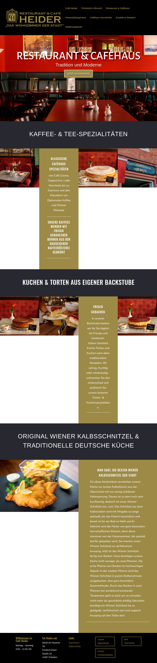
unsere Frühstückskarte (105, 653)
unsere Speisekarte (103, 641)
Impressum (74, 642)
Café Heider (71, 8)
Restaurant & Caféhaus (118, 8)
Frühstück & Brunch (91, 8)
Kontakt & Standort (126, 18)
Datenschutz (75, 646)
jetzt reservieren (78, 73)
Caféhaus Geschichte (101, 18)
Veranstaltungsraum (75, 18)
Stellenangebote (73, 27)
